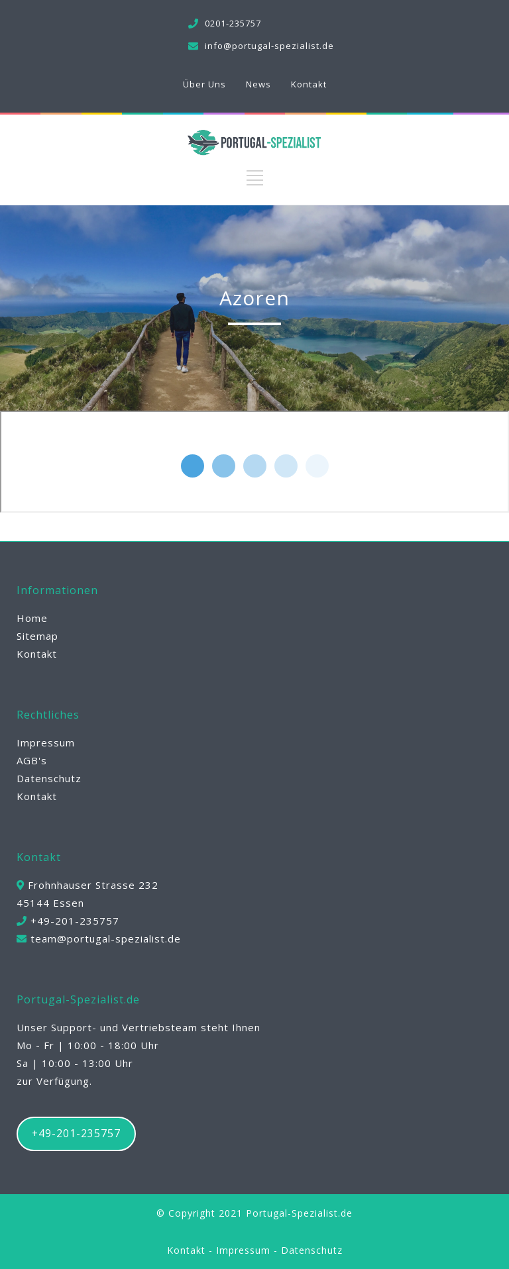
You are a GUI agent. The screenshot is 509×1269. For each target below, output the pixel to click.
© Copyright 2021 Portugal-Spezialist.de (254, 1213)
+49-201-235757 (76, 1133)
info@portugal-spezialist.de (269, 46)
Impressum (46, 742)
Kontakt (309, 84)
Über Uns (204, 84)
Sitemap (37, 635)
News (258, 84)
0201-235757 (233, 23)
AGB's (32, 760)
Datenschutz (49, 778)
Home (32, 618)
